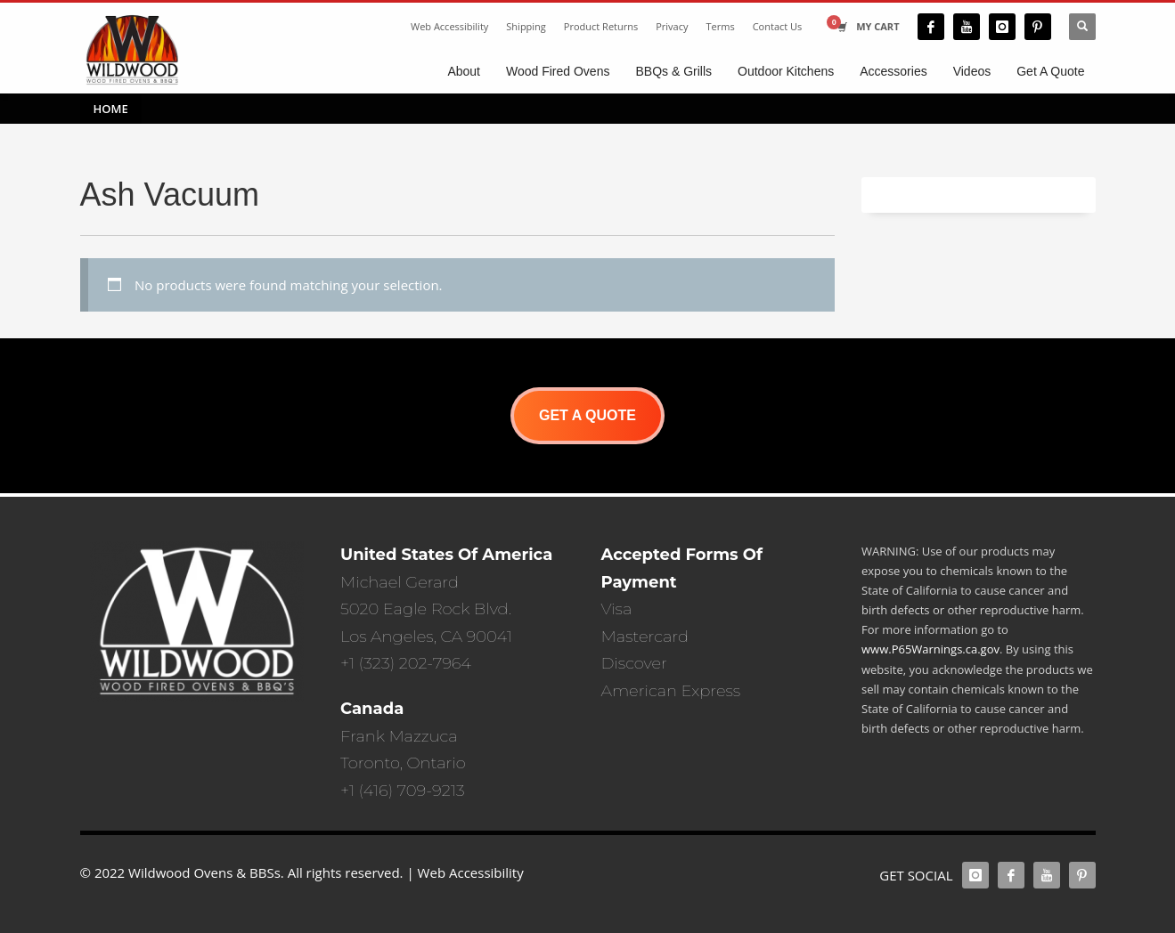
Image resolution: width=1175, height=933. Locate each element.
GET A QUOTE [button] (587, 415)
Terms (720, 26)
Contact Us (778, 26)
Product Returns (601, 26)
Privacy (672, 26)
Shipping (526, 26)
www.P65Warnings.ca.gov (930, 649)
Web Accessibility (449, 26)
